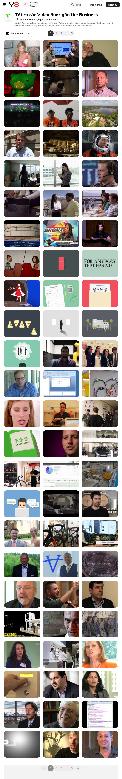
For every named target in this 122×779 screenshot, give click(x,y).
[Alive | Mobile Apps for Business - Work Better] (61, 413)
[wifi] (22, 413)
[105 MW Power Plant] (22, 233)
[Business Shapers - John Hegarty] (61, 263)
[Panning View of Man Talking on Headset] (100, 173)
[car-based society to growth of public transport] (22, 714)
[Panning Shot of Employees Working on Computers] (100, 203)
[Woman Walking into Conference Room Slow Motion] (22, 173)
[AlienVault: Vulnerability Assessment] (61, 474)
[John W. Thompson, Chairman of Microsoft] (22, 564)
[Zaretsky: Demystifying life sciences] (100, 744)
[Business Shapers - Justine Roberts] (100, 323)
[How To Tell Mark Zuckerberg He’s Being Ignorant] (61, 594)
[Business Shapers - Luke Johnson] (22, 323)
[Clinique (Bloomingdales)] (61, 654)
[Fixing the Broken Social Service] (61, 443)
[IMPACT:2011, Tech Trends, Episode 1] (61, 53)
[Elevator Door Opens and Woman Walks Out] (61, 83)
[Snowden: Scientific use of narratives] (100, 53)
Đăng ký (112, 4)
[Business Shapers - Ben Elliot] (22, 353)
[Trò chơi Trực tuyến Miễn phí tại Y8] (14, 4)
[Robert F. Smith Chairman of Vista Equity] (61, 564)
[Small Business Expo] (61, 233)
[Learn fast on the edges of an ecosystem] (22, 594)
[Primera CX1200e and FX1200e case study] (100, 503)
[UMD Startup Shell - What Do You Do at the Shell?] (61, 113)
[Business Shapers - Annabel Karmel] (61, 323)
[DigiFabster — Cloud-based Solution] (22, 503)
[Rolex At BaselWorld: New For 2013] (100, 564)
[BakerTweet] (22, 684)
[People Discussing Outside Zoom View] (61, 203)
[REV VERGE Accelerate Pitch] (100, 83)
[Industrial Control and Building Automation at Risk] (100, 714)
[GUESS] (100, 533)
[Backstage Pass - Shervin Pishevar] (61, 684)
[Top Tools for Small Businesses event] (22, 383)
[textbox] (18, 33)
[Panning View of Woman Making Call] (61, 173)
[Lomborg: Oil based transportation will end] (61, 744)
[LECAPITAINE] (100, 474)
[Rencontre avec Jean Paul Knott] (61, 624)
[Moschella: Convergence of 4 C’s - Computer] (100, 594)
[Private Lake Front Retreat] (100, 113)
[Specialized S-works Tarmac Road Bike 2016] (22, 474)
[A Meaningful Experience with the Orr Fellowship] (22, 143)
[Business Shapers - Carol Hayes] (100, 263)
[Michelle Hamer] (22, 53)
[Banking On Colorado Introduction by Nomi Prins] (100, 233)
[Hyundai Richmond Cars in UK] (100, 443)
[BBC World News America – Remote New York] (100, 624)
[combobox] (18, 33)
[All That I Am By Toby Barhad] (100, 383)
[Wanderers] (22, 293)
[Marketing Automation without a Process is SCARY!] (22, 83)
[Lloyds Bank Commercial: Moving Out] (61, 143)
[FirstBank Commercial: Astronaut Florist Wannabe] (100, 143)
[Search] (72, 4)
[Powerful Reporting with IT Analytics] (61, 383)
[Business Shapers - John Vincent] (61, 293)
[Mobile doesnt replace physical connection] (100, 654)
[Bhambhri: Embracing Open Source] (100, 684)
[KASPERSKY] (61, 503)
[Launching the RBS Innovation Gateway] (22, 654)
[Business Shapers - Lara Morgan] (100, 293)
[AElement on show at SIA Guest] (22, 624)
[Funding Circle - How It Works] (22, 443)
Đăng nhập (96, 4)
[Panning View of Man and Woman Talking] (22, 203)
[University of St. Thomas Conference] (22, 533)
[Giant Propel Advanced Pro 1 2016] (61, 533)
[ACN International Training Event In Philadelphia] (22, 113)
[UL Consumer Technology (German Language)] (61, 353)
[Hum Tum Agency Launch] (100, 353)
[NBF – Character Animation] (22, 263)
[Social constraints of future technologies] (61, 714)
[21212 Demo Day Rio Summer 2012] (100, 413)
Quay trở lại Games (33, 4)
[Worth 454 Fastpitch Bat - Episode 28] (22, 744)
